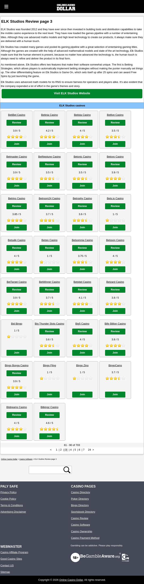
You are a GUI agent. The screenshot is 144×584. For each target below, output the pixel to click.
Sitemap (5, 571)
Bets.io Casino (115, 198)
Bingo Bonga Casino (17, 365)
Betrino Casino (16, 198)
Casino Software (80, 524)
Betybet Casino (82, 281)
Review (16, 122)
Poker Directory (80, 498)
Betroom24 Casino (49, 198)
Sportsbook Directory (83, 511)
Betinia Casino (49, 114)
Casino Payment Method (85, 537)
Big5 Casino (82, 323)
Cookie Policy (8, 498)
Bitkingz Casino (49, 407)
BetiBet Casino (16, 114)
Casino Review (79, 518)
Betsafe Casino (17, 240)
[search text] (46, 469)
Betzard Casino (115, 281)
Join (16, 143)
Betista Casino (82, 114)
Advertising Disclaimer (13, 511)
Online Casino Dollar (71, 579)
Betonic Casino (82, 156)
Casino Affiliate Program (14, 552)
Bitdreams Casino (16, 407)
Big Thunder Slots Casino (49, 323)
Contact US (7, 565)
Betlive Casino (115, 114)
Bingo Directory (80, 505)
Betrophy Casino (82, 198)
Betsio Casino (50, 240)
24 (89, 449)
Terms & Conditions (11, 505)
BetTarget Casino (17, 281)
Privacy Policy (8, 492)
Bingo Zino (82, 365)
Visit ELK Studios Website (72, 93)
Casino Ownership (81, 531)
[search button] (66, 469)
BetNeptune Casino (49, 156)
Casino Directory (80, 492)
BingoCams (115, 365)
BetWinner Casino (49, 281)
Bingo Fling (49, 365)
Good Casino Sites (11, 558)
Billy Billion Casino (115, 323)
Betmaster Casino (16, 156)
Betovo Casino (115, 156)
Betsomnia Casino (82, 240)
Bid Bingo (16, 323)
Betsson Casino (115, 240)
